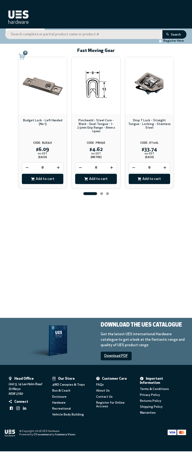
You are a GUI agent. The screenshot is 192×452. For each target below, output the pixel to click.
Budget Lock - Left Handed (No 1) (42, 123)
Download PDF (116, 356)
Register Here (153, 42)
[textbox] (95, 18)
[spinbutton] (42, 168)
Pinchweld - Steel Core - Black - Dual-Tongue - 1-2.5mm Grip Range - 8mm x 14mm (96, 126)
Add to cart (45, 180)
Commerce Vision (65, 435)
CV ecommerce (42, 435)
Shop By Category (23, 34)
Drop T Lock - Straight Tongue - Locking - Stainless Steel (149, 124)
